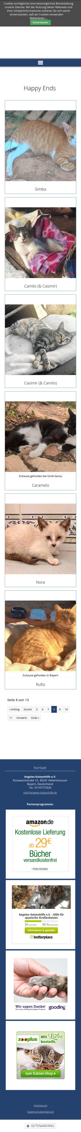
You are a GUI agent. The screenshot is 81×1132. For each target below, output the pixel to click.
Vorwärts (21, 717)
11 (10, 717)
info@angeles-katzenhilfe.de (40, 792)
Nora (40, 582)
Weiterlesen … (38, 18)
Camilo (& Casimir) (40, 286)
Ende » (35, 717)
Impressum (40, 1105)
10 (66, 709)
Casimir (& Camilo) (40, 383)
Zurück (28, 709)
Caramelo (40, 485)
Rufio (40, 684)
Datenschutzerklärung (40, 1112)
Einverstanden (40, 22)
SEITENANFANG (42, 1126)
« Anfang (14, 709)
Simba (40, 189)
